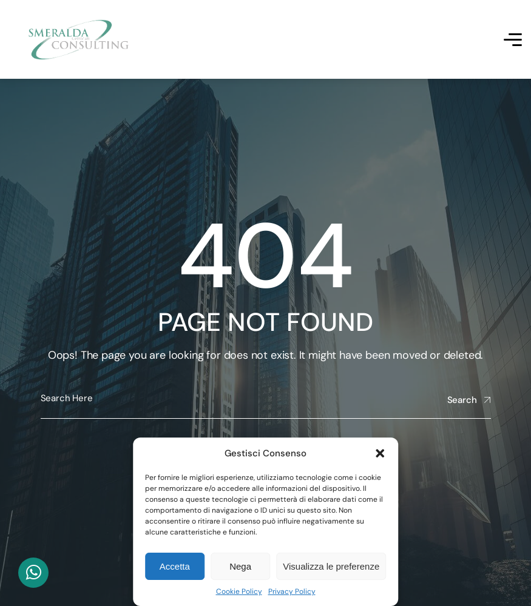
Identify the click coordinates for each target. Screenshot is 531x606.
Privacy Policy (292, 591)
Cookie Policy (239, 591)
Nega (240, 566)
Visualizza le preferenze (331, 566)
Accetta (175, 566)
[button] (380, 453)
